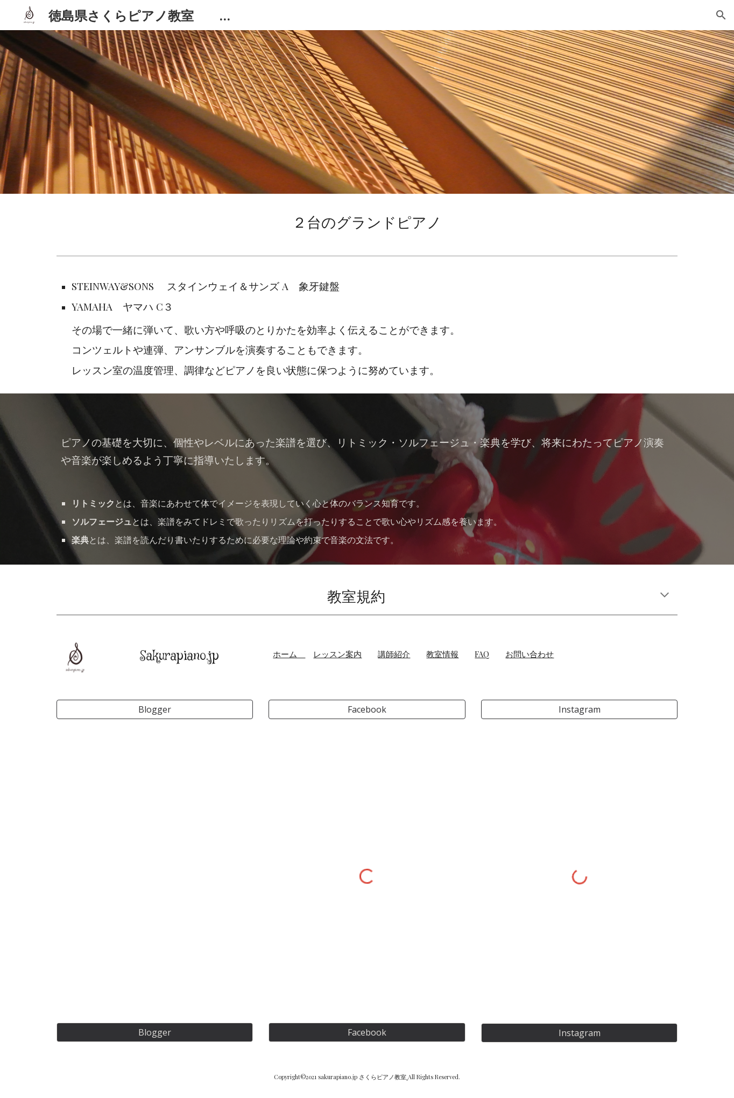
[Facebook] (366, 709)
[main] (367, 222)
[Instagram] (579, 709)
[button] (721, 15)
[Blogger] (154, 709)
